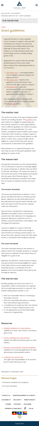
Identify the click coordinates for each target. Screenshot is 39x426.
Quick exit (19, 423)
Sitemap (8, 404)
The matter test (12, 73)
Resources (12, 104)
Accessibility (6, 400)
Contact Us (6, 395)
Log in (31, 408)
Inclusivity (17, 400)
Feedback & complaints (13, 408)
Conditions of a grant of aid (13, 357)
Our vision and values (10, 386)
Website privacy (29, 400)
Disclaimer (27, 404)
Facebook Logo (25, 408)
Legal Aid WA (5, 13)
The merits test (12, 87)
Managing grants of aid (9, 16)
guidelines (29, 120)
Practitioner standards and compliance (16, 382)
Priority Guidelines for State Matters (17, 338)
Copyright (17, 404)
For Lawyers (15, 13)
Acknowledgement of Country (24, 395)
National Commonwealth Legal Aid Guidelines (20, 347)
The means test (12, 80)
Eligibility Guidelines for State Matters (17, 328)
